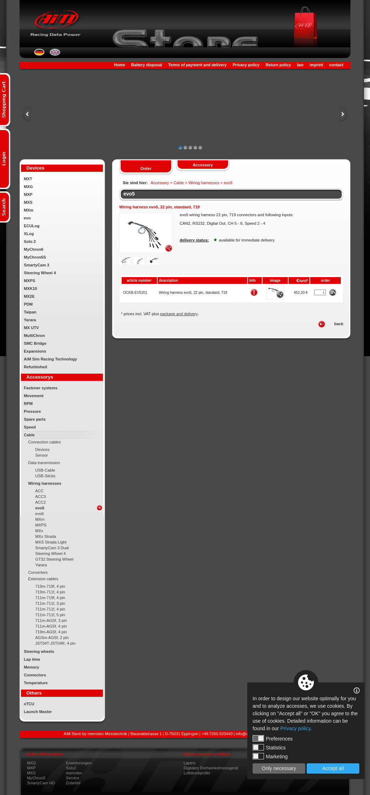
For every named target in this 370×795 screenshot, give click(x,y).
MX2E (29, 296)
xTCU (29, 704)
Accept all (333, 768)
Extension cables (43, 579)
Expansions (35, 351)
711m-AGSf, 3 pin (51, 620)
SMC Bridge (35, 343)
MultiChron (34, 335)
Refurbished (35, 367)
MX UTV (31, 328)
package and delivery (178, 314)
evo (27, 218)
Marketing (270, 756)
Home (119, 65)
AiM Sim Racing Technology (50, 359)
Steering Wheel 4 (40, 273)
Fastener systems (41, 388)
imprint (316, 65)
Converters (38, 572)
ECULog (31, 226)
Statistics (269, 747)
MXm (28, 210)
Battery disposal (146, 65)
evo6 (39, 513)
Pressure (32, 411)
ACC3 (40, 496)
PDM (28, 304)
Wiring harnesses (44, 483)
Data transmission (44, 463)
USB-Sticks (45, 476)
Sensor (41, 455)
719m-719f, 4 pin (50, 586)
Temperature (36, 683)
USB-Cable (45, 470)
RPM (28, 403)
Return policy (278, 65)
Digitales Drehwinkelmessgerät (211, 768)
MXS (28, 202)
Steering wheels (39, 651)
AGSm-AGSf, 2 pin (52, 637)
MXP (28, 194)
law (300, 65)
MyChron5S (35, 257)
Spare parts (35, 419)
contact (336, 65)
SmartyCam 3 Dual (52, 548)
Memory (31, 667)
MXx (39, 531)
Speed (30, 427)
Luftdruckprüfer (197, 773)
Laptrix (190, 763)
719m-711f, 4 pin (50, 592)
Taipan (30, 312)
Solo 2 (30, 241)
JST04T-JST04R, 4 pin (55, 643)
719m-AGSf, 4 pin (51, 632)
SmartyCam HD (41, 783)
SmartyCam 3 (36, 265)
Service (72, 778)
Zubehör (73, 783)
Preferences (272, 738)
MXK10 (30, 288)
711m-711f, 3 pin (50, 603)
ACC (39, 491)
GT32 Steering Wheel (54, 559)
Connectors (35, 675)
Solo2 (71, 768)
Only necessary (279, 768)
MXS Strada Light (51, 542)
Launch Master (38, 712)
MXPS (29, 281)
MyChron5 (36, 778)
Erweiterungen (78, 763)
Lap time (32, 659)
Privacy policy (246, 65)
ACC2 (40, 502)
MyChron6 (33, 249)
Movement (33, 396)
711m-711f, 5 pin (50, 615)
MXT (28, 179)
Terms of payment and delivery (197, 65)
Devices (42, 449)
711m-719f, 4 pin (50, 598)
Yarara (30, 320)
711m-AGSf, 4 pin (51, 626)
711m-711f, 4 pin (50, 609)
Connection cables (44, 442)
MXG (28, 187)
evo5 (39, 508)
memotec (74, 773)
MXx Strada (45, 536)
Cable (29, 435)
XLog (29, 234)
